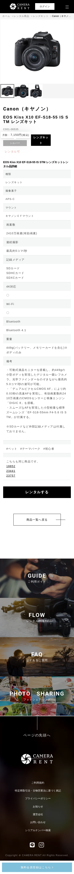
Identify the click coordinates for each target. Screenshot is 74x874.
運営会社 (38, 814)
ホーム (6, 16)
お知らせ (38, 806)
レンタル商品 (21, 16)
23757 (10, 475)
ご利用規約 (37, 782)
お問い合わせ (38, 822)
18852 (10, 466)
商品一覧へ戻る (37, 519)
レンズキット (41, 16)
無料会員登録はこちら (37, 867)
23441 (10, 470)
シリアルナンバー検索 (38, 830)
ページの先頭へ (37, 735)
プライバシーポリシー (38, 798)
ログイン (45, 6)
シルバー (15, 143)
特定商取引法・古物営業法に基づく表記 (38, 790)
